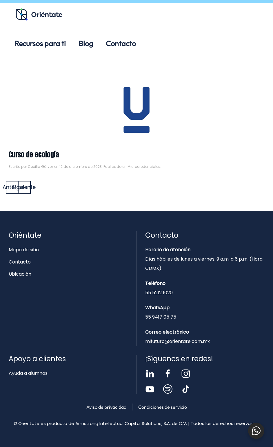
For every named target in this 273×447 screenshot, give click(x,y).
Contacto (121, 43)
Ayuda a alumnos (28, 373)
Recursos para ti (40, 43)
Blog (86, 43)
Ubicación (20, 274)
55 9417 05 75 (160, 317)
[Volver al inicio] (39, 14)
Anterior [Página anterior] (12, 187)
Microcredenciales (144, 166)
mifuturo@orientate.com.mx (177, 341)
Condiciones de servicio (162, 407)
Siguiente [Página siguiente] (24, 187)
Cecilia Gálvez (40, 166)
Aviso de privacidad (106, 407)
